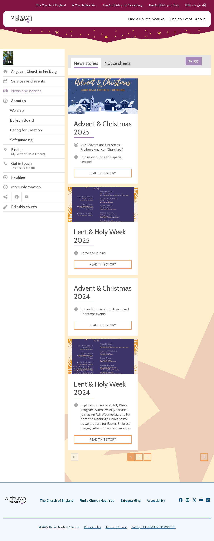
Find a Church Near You (147, 19)
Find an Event (180, 19)
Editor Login (195, 5)
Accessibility (156, 500)
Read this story (103, 173)
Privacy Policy (92, 527)
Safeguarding (130, 500)
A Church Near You (84, 5)
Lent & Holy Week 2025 (100, 236)
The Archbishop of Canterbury (122, 5)
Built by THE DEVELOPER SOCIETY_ (153, 527)
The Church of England (51, 5)
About (200, 19)
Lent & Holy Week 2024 (100, 388)
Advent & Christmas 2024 (103, 292)
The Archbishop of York (163, 5)
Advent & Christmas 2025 (103, 128)
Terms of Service (116, 527)
